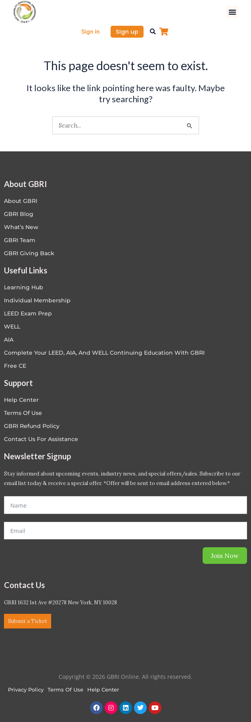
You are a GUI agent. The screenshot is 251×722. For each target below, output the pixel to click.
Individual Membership (37, 300)
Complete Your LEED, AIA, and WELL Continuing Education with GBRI (104, 352)
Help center (21, 399)
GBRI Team (19, 240)
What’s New (21, 227)
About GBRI (20, 200)
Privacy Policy (26, 689)
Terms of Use (23, 412)
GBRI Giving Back (29, 253)
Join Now (225, 556)
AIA (8, 339)
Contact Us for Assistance (41, 439)
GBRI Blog (18, 214)
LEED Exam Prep (28, 313)
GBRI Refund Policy (31, 426)
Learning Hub (23, 287)
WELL (12, 326)
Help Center (103, 689)
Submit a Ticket (27, 621)
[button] (232, 12)
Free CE (15, 365)
